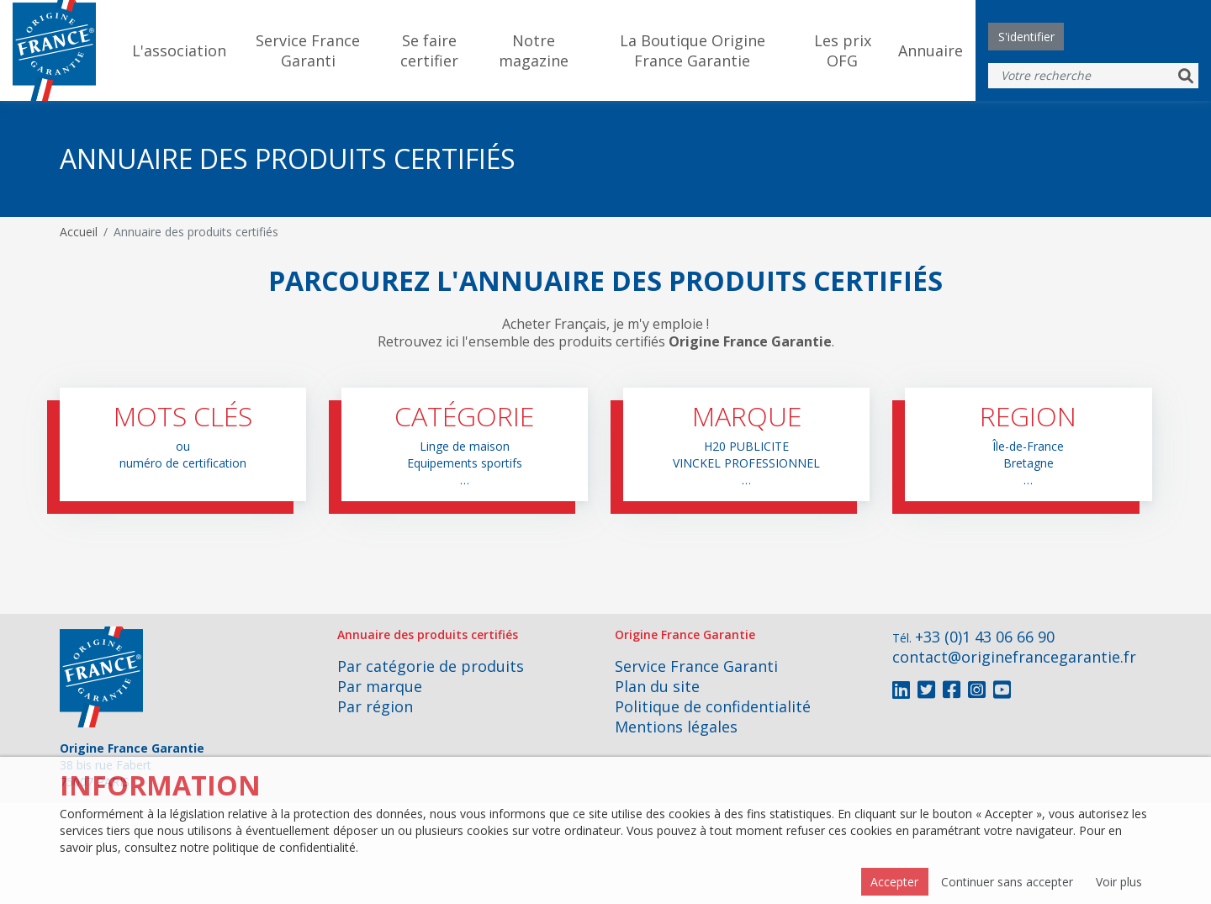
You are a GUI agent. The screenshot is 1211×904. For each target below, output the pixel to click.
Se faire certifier (429, 50)
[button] (183, 444)
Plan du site (657, 686)
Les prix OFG (842, 50)
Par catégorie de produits (430, 666)
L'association (179, 50)
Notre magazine (533, 50)
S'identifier (1026, 37)
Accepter (894, 882)
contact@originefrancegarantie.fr (1014, 657)
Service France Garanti (308, 50)
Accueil (79, 232)
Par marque (379, 686)
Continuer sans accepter (1007, 882)
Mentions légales (676, 726)
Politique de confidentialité (713, 706)
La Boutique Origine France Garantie (692, 50)
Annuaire (930, 50)
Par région (375, 706)
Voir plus (1119, 882)
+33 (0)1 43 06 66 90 (985, 636)
